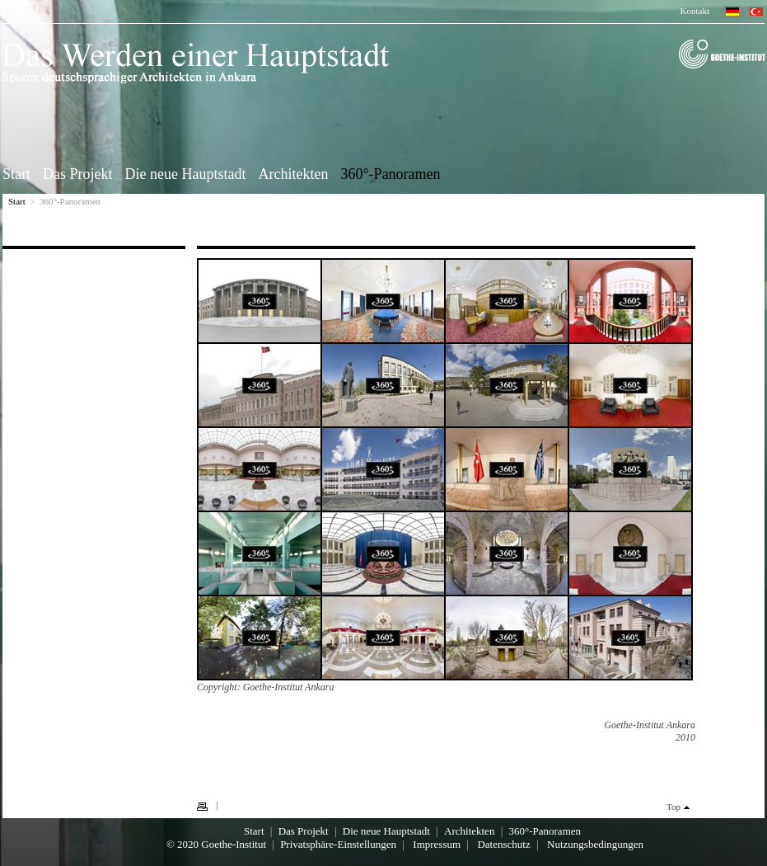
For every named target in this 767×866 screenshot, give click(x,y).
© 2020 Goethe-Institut (216, 844)
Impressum (437, 844)
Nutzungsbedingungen (595, 844)
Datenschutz (503, 844)
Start (16, 173)
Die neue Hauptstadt (185, 173)
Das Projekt (78, 173)
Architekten (293, 173)
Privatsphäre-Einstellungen (338, 844)
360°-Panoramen (390, 173)
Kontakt (694, 11)
